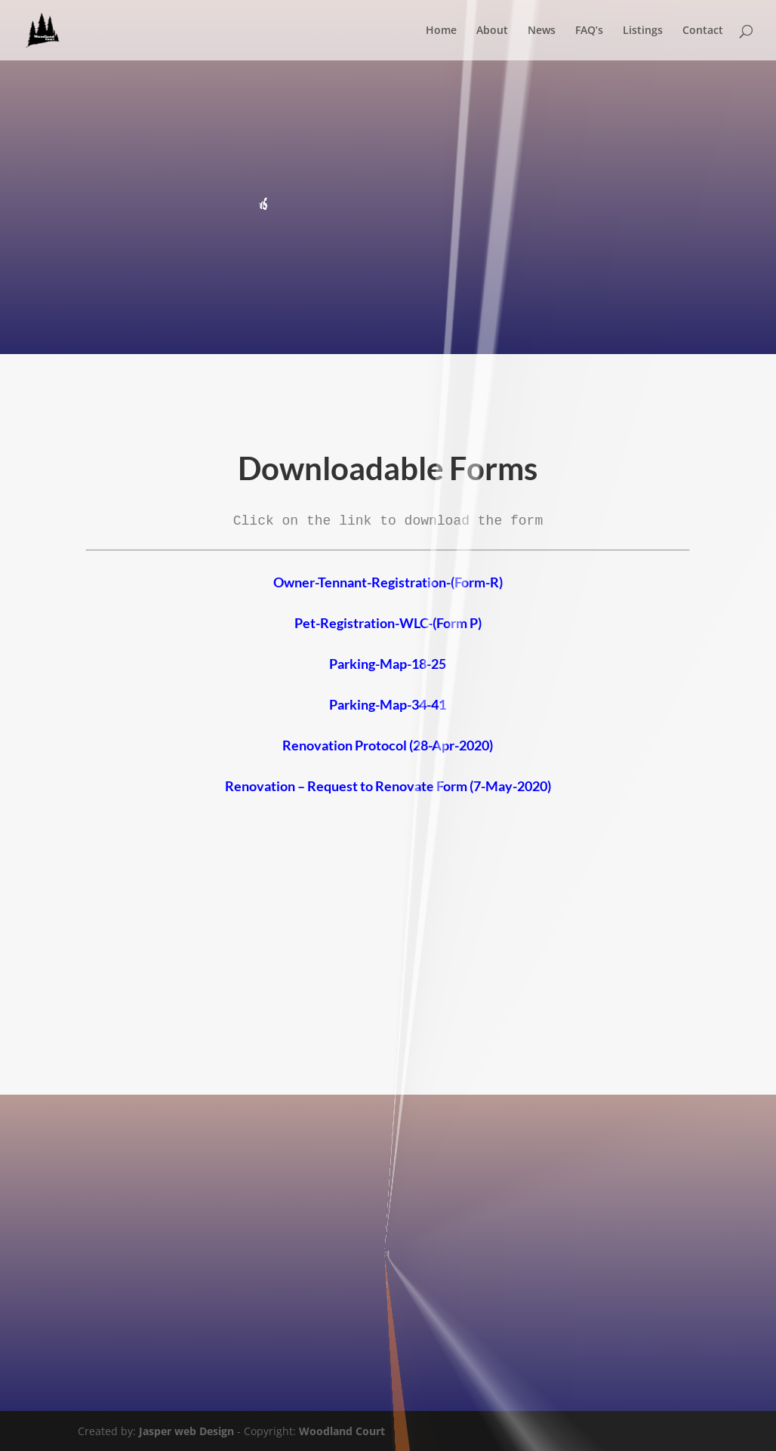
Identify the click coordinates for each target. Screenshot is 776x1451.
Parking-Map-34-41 (387, 704)
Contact (702, 31)
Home (441, 31)
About (492, 31)
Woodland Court (342, 1431)
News (542, 31)
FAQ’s (589, 31)
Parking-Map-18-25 (387, 663)
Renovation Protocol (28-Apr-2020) (387, 745)
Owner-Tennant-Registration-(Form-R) (388, 582)
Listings (643, 31)
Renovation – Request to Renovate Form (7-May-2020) (388, 786)
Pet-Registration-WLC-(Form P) (388, 623)
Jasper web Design (186, 1431)
